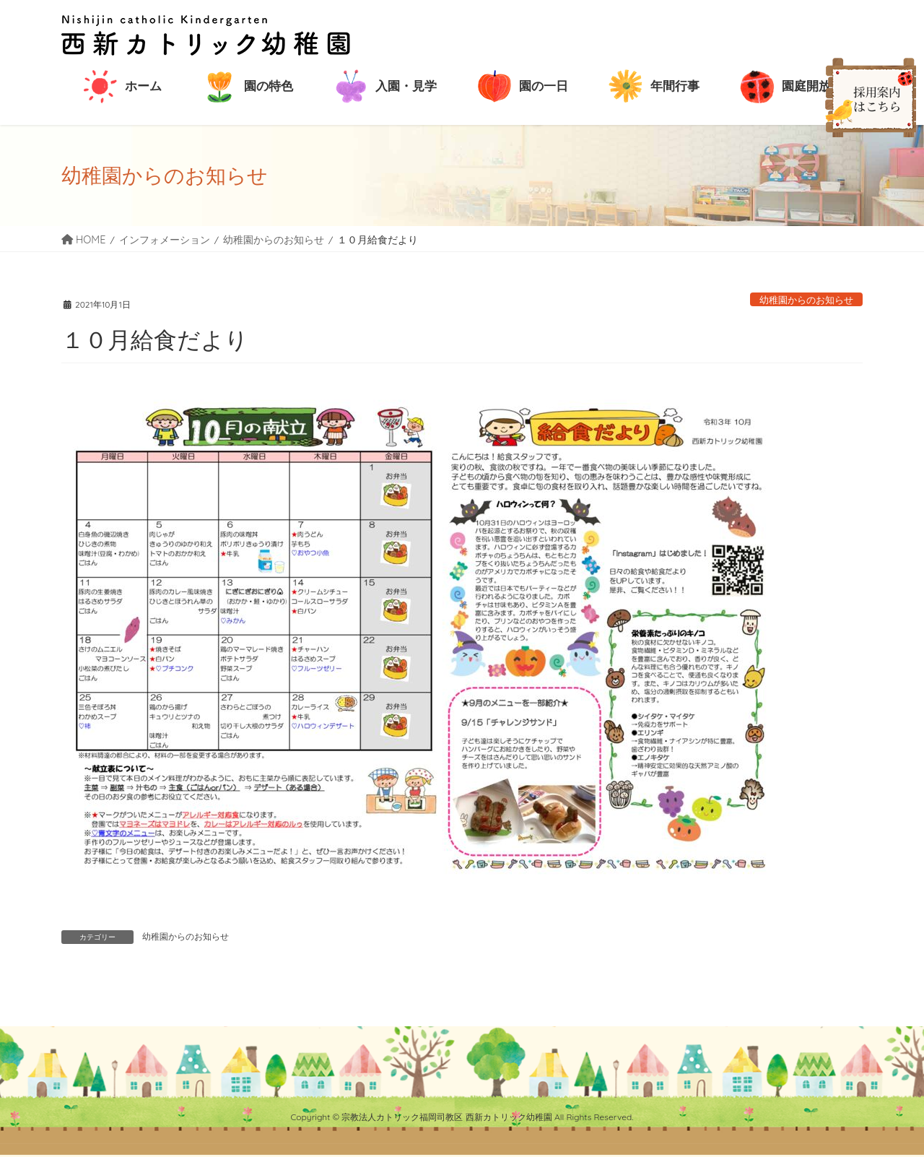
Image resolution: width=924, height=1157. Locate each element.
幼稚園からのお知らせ (806, 300)
